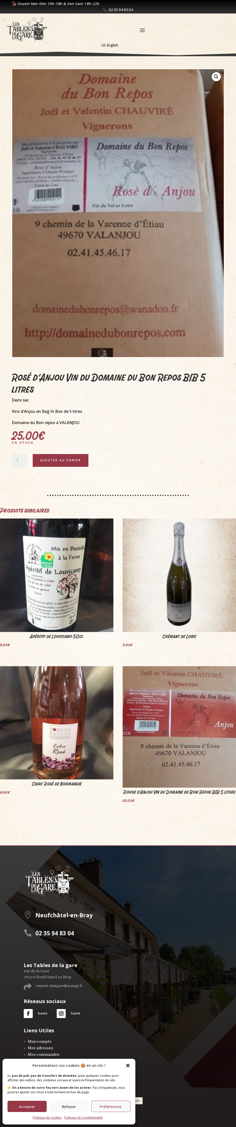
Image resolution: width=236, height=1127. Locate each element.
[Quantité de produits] (19, 461)
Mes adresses (40, 1048)
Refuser (69, 1106)
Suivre (42, 1013)
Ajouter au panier (60, 460)
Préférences (111, 1106)
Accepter (27, 1106)
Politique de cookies (47, 1118)
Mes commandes (43, 1055)
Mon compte (40, 1042)
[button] (127, 1065)
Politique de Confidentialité (83, 1118)
